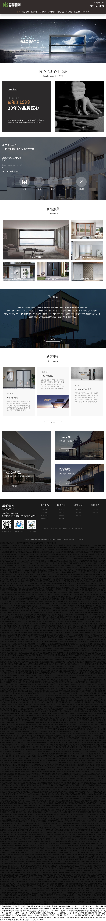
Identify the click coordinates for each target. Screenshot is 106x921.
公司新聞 (95, 509)
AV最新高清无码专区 (33, 911)
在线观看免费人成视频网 (78, 917)
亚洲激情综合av (15, 915)
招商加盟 (60, 12)
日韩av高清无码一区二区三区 (47, 908)
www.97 (17, 908)
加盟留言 (77, 12)
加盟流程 (78, 515)
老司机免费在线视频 (36, 906)
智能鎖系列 (44, 518)
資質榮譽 (61, 515)
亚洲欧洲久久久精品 (95, 917)
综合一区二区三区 (22, 913)
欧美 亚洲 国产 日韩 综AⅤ (87, 908)
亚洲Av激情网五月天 (19, 920)
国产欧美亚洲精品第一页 (88, 913)
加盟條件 (78, 512)
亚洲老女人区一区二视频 (55, 913)
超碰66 (68, 906)
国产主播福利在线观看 (28, 908)
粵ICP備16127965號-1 (76, 539)
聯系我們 (86, 12)
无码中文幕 (25, 915)
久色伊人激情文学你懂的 (37, 913)
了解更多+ (53, 339)
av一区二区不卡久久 (72, 913)
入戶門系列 (44, 515)
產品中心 (34, 12)
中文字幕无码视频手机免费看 (68, 908)
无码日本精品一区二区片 (34, 920)
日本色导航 (61, 906)
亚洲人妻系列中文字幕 (61, 917)
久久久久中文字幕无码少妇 (81, 906)
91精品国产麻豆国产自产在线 (84, 915)
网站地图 (38, 547)
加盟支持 (78, 509)
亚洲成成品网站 (20, 911)
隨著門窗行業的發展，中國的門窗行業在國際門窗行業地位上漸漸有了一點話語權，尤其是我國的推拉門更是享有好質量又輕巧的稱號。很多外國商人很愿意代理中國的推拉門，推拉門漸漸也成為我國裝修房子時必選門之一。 (18, 406)
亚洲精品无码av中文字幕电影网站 (21, 917)
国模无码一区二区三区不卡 (50, 911)
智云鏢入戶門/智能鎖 (75, 529)
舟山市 (71, 915)
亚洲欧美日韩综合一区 (20, 906)
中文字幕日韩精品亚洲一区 (43, 917)
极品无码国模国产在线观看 (70, 911)
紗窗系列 (44, 512)
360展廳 (69, 12)
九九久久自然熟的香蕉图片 (39, 915)
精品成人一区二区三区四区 (58, 915)
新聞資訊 (51, 12)
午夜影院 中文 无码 (50, 906)
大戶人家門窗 (62, 529)
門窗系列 (44, 509)
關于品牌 (25, 12)
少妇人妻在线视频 (97, 906)
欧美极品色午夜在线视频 (88, 911)
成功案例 (43, 12)
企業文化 (61, 512)
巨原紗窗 (54, 529)
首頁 (18, 12)
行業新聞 (95, 512)
